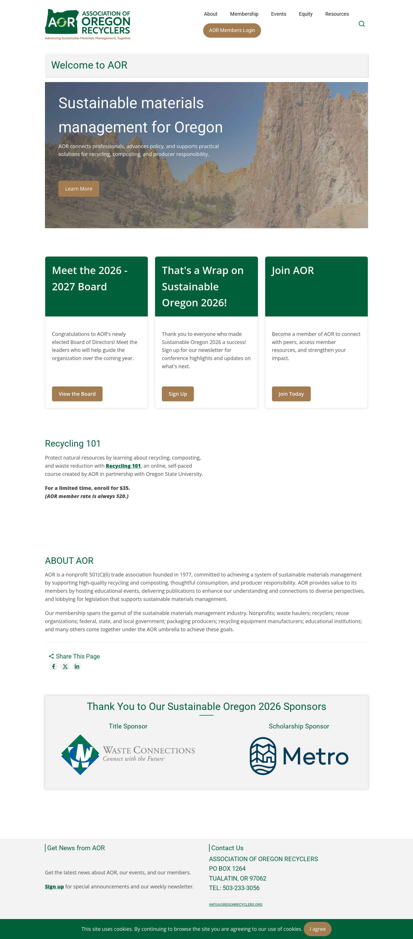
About (210, 14)
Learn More (78, 188)
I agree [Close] (318, 929)
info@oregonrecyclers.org (235, 904)
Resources (337, 14)
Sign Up (178, 393)
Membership (244, 14)
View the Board (77, 393)
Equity (306, 14)
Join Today (291, 393)
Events (278, 14)
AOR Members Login (232, 30)
